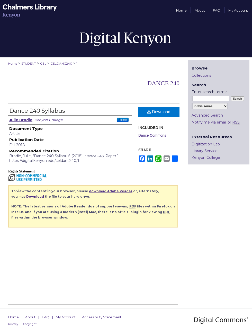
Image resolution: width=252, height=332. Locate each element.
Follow (123, 119)
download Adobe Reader (110, 191)
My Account (66, 317)
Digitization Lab (206, 144)
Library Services (205, 150)
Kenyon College (206, 157)
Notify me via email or (216, 122)
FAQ (45, 317)
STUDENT (28, 63)
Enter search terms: (209, 92)
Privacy (13, 324)
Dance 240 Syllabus (37, 110)
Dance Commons (152, 135)
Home (12, 63)
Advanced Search (207, 115)
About (30, 317)
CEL (43, 63)
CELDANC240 (61, 63)
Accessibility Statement (101, 317)
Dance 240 (163, 83)
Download (158, 112)
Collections (201, 75)
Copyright (30, 324)
